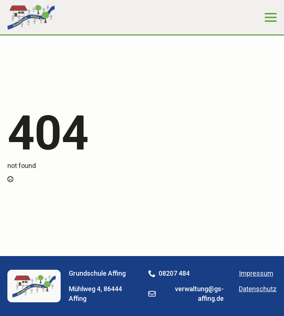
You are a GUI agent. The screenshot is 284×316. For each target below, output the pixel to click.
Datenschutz (258, 289)
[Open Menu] (271, 17)
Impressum (256, 273)
